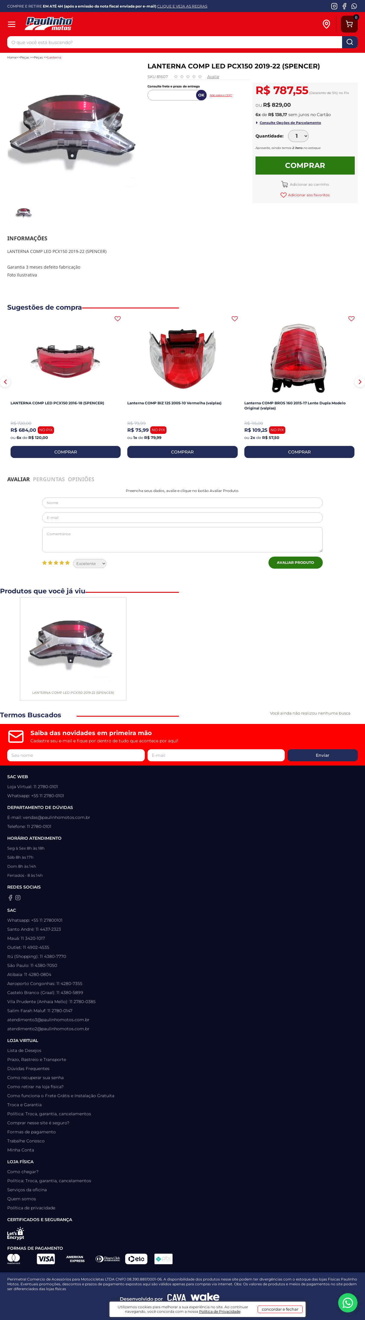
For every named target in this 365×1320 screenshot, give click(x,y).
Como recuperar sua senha (35, 1077)
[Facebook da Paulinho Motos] (344, 6)
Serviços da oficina (27, 1189)
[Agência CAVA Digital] (176, 1299)
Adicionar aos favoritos (308, 195)
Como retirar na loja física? (35, 1086)
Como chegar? (23, 1171)
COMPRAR (65, 452)
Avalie (213, 76)
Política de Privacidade (219, 1311)
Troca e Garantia (24, 1104)
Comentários (182, 539)
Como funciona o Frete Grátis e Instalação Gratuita (60, 1095)
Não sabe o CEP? (221, 95)
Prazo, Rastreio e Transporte (36, 1059)
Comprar (305, 165)
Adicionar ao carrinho (309, 184)
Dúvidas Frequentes (28, 1068)
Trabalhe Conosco (26, 1141)
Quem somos (21, 1199)
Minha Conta (20, 1150)
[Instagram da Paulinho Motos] (334, 6)
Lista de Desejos (24, 1050)
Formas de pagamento (31, 1132)
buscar (350, 42)
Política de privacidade (31, 1208)
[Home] (77, 24)
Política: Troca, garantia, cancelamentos (49, 1113)
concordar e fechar (280, 1309)
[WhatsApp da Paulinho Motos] (354, 6)
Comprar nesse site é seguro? (38, 1123)
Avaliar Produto (295, 562)
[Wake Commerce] (205, 1299)
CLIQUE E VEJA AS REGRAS (182, 6)
